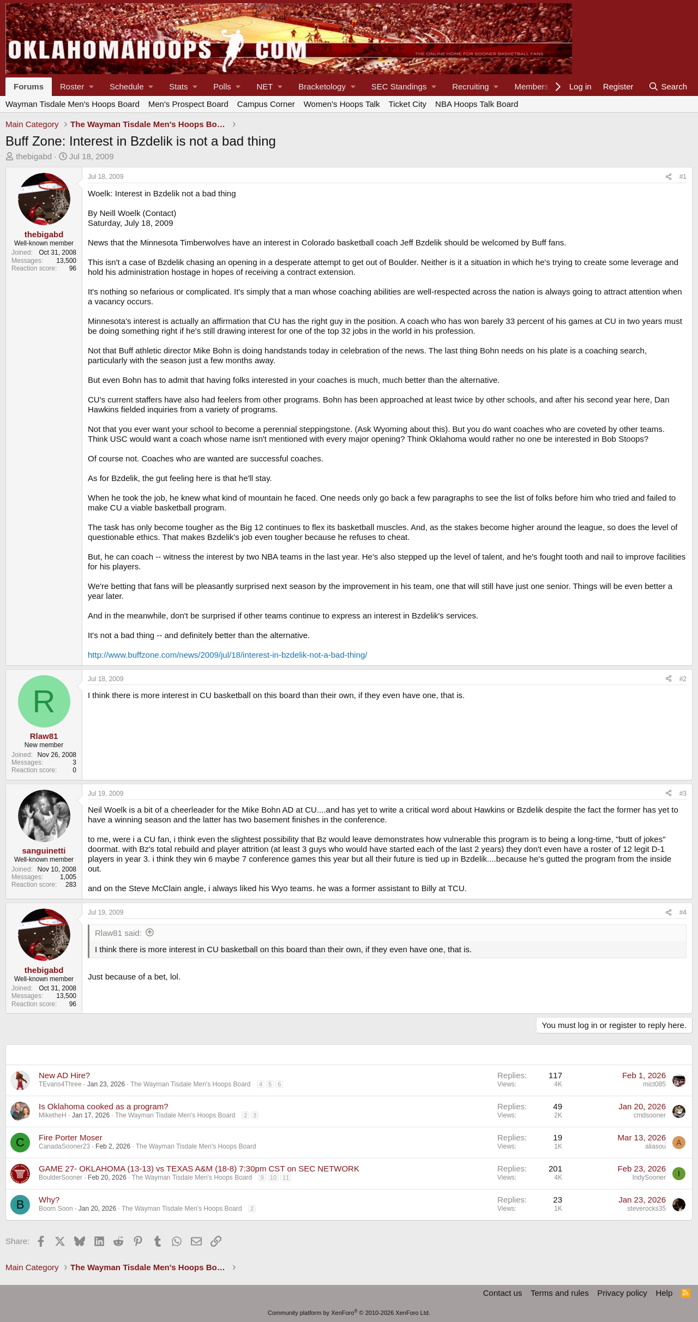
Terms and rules (560, 1292)
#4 (683, 912)
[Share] (668, 176)
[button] (76, 86)
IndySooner (649, 1177)
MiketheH (53, 1115)
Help (663, 1292)
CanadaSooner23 (64, 1146)
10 (273, 1177)
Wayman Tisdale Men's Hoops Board (72, 104)
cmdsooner (650, 1115)
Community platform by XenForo (349, 1312)
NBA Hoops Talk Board (476, 104)
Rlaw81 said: (118, 933)
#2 (683, 679)
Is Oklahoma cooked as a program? (104, 1106)
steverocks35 (646, 1208)
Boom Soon (56, 1208)
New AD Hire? (64, 1075)
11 (285, 1177)
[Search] (668, 86)
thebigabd (34, 156)
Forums (29, 86)
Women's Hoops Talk (342, 104)
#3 (683, 793)
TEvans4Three (60, 1084)
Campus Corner (266, 104)
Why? (49, 1199)
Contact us (502, 1292)
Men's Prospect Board (188, 104)
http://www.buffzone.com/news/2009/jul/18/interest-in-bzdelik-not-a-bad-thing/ (228, 654)
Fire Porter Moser (71, 1137)
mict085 (654, 1084)
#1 (683, 177)
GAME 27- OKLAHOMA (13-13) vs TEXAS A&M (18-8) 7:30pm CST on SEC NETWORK (199, 1168)
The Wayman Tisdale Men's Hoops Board (190, 1084)
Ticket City (407, 104)
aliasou (655, 1146)
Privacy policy (622, 1292)
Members (531, 86)
